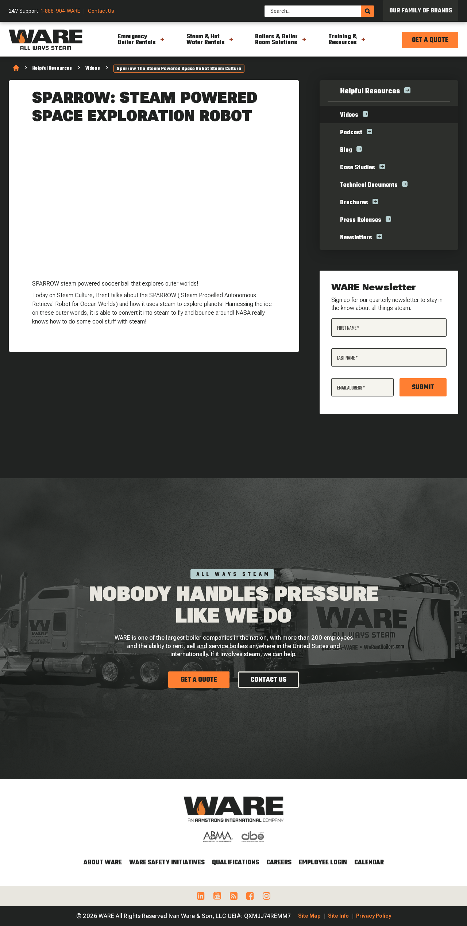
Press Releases (360, 220)
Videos (92, 68)
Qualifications (235, 862)
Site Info (338, 916)
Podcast (351, 132)
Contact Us (101, 11)
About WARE (103, 862)
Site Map (309, 916)
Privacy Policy (373, 916)
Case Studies (357, 168)
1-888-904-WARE (60, 11)
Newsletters (356, 238)
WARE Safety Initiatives (167, 862)
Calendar (369, 862)
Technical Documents (369, 185)
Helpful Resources (52, 68)
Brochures (354, 203)
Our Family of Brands (420, 11)
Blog (346, 150)
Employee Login (323, 862)
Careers (279, 862)
